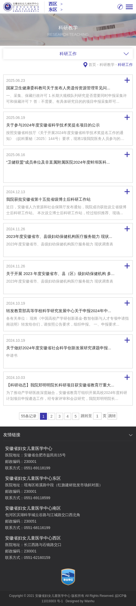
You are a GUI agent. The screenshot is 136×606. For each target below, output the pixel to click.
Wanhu (89, 601)
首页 (92, 64)
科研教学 (107, 64)
